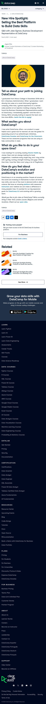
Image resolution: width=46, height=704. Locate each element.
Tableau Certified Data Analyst (13, 491)
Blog (9, 14)
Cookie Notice (17, 691)
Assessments (6, 345)
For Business (6, 563)
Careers (4, 623)
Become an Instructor (9, 627)
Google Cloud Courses (10, 403)
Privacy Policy (6, 691)
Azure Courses (7, 395)
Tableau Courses (8, 387)
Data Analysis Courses (10, 419)
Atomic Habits (33, 153)
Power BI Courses (8, 383)
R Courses (5, 375)
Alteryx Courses (7, 391)
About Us (5, 615)
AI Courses (5, 415)
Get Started (6, 445)
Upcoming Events (8, 513)
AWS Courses (6, 399)
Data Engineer (7, 479)
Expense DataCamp (9, 575)
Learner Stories (7, 619)
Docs (3, 529)
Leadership (6, 635)
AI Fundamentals (8, 499)
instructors (5, 187)
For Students (6, 559)
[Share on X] (16, 217)
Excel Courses (7, 411)
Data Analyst (6, 475)
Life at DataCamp (19, 14)
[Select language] (37, 3)
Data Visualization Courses (11, 423)
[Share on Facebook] (12, 217)
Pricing (4, 449)
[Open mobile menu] (43, 3)
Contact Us (6, 639)
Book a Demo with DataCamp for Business (17, 541)
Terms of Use (6, 698)
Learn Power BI (7, 337)
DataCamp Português (10, 647)
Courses (4, 357)
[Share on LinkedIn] (7, 217)
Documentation (7, 457)
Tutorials (5, 525)
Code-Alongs (6, 521)
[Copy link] (3, 217)
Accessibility (31, 694)
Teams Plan (6, 593)
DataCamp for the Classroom (31, 136)
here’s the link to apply (22, 117)
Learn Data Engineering (10, 341)
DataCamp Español (9, 643)
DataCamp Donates (9, 136)
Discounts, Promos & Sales (11, 571)
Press (4, 631)
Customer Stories (8, 601)
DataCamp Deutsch (9, 651)
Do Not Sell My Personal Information (13, 694)
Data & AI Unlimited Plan (11, 597)
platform (27, 184)
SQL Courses (6, 379)
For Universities (7, 567)
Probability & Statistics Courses (13, 435)
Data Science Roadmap (10, 361)
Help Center (6, 665)
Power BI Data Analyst (10, 487)
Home (3, 14)
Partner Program (8, 605)
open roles (23, 202)
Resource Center (8, 509)
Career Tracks (7, 349)
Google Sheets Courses (10, 407)
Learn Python (6, 329)
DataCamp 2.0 (14, 191)
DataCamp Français (9, 655)
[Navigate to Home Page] (8, 3)
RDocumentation (8, 537)
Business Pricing (7, 589)
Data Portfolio (7, 545)
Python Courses (7, 371)
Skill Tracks (6, 353)
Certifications (6, 467)
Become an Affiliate (9, 669)
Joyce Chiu (8, 44)
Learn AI (5, 333)
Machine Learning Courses (11, 427)
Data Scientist (7, 471)
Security (4, 453)
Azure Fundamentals (9, 495)
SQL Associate (7, 483)
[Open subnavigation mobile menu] (6, 8)
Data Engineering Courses (11, 431)
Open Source (6, 533)
